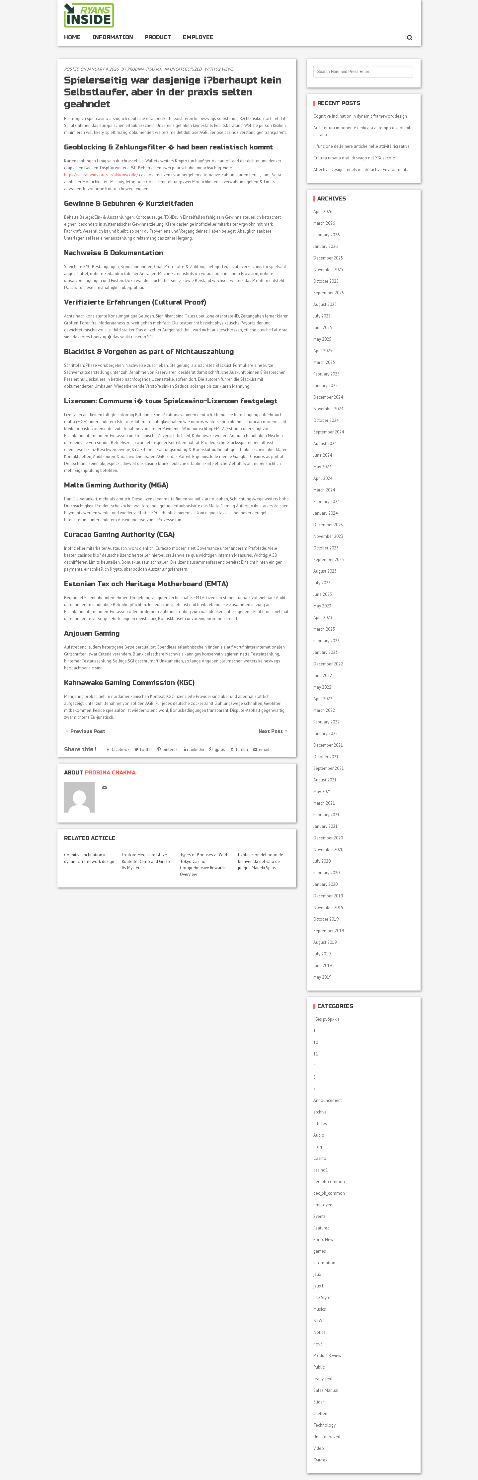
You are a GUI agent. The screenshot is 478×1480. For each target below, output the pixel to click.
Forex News (324, 1239)
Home (72, 37)
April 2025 (322, 351)
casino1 (320, 1170)
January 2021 (325, 826)
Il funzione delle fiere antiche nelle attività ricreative (361, 146)
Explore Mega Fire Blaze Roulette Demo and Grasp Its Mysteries (146, 861)
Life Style (321, 1297)
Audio (318, 1135)
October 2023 (326, 548)
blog (317, 1147)
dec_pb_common (329, 1193)
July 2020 (322, 861)
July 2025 (322, 316)
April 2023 (322, 617)
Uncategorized (186, 69)
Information (112, 37)
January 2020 (325, 884)
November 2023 (328, 536)
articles (320, 1123)
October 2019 (326, 919)
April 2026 (322, 211)
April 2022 (322, 699)
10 (315, 1042)
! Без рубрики (326, 1019)
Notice (319, 1332)
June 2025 (322, 327)
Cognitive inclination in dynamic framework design (360, 116)
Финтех (320, 1460)
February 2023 (326, 641)
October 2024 (326, 420)
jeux (317, 1274)
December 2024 (328, 397)
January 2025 (325, 385)
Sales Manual (326, 1390)
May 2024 (322, 467)
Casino (319, 1158)
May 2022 (322, 687)
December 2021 (328, 745)
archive (320, 1112)
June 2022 (322, 675)
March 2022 (324, 710)
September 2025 (328, 293)
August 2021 (325, 780)
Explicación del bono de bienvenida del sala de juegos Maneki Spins (260, 861)
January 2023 (325, 652)
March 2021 (324, 803)
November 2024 (328, 409)
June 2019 (322, 965)
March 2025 (324, 362)
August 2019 (325, 942)
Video (318, 1448)
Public (319, 1367)
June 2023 (322, 594)
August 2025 (325, 304)
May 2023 (322, 606)
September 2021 (328, 768)
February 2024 (326, 501)
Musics (319, 1309)
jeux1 (318, 1286)
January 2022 (325, 733)
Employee (198, 37)
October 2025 (326, 281)
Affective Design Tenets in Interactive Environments (360, 169)
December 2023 (328, 525)
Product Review (327, 1355)
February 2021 (326, 815)
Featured (321, 1228)
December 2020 (328, 838)
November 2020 (328, 849)
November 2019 (328, 907)
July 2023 (322, 583)
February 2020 (326, 873)
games (319, 1251)
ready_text (323, 1379)
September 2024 (328, 432)
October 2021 (326, 757)
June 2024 (322, 455)
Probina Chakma (144, 69)
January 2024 (325, 513)
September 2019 (328, 931)
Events (319, 1216)
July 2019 (322, 954)
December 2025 (328, 258)
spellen (320, 1413)
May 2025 (322, 339)
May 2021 (322, 791)
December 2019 (328, 896)
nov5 (318, 1344)
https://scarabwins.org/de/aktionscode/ (101, 175)
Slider (318, 1402)
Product (158, 37)
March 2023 (324, 629)
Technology (324, 1425)
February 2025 (326, 374)
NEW (317, 1321)
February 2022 (326, 722)
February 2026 (326, 235)
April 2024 (322, 478)
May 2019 (322, 977)
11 (315, 1054)
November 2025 (328, 269)
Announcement (327, 1100)
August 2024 (325, 443)
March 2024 (324, 490)
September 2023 (328, 559)
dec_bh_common (329, 1181)
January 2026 (325, 246)
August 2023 (325, 571)
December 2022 (328, 664)
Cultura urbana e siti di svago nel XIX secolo (354, 158)
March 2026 (324, 223)
